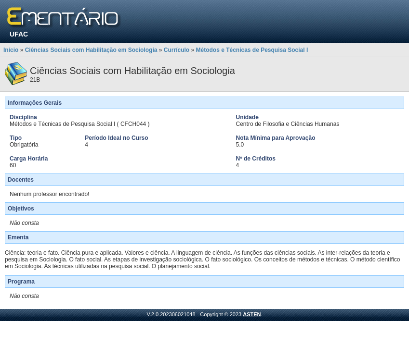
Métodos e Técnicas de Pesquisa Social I (252, 50)
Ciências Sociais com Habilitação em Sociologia (91, 50)
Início (10, 50)
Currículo (176, 50)
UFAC (19, 34)
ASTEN (252, 314)
